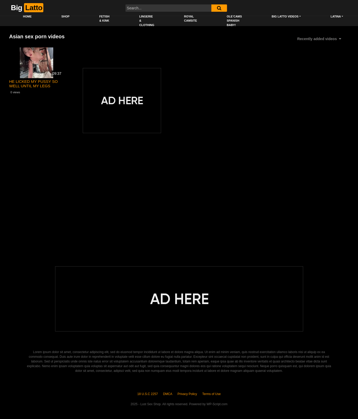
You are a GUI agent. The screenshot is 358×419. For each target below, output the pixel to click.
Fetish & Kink (104, 18)
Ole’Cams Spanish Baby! (234, 21)
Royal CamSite (190, 18)
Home (27, 16)
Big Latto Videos (285, 16)
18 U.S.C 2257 (147, 394)
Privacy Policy (187, 394)
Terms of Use (211, 394)
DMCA (167, 394)
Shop (65, 16)
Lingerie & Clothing (146, 21)
